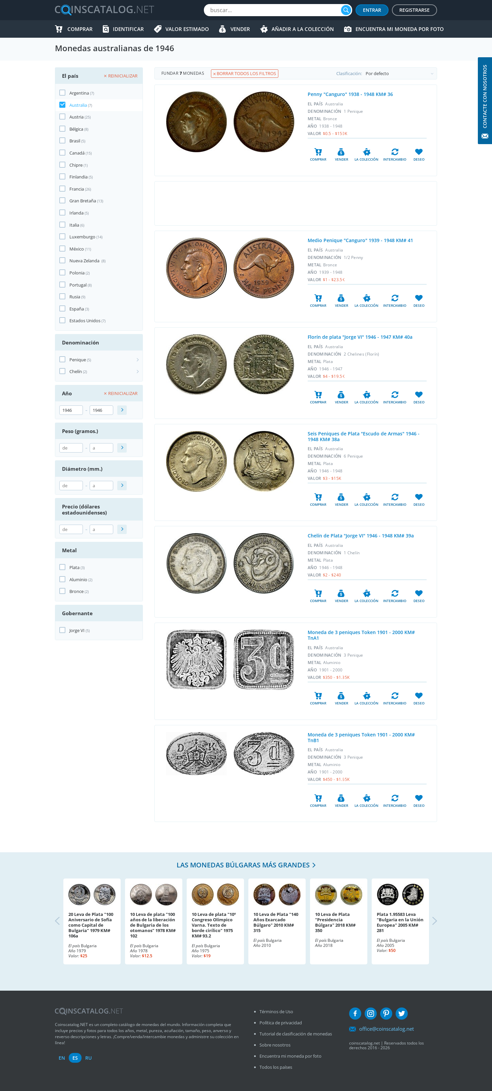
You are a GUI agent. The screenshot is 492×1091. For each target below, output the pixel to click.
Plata (74, 567)
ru (88, 1058)
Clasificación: (386, 73)
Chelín (75, 371)
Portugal (78, 285)
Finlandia (78, 177)
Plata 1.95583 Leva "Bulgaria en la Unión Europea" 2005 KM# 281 (400, 922)
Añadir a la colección (303, 29)
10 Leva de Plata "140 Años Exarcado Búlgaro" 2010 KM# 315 (275, 922)
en (62, 1058)
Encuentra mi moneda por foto (400, 29)
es (75, 1058)
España (76, 309)
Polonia (77, 273)
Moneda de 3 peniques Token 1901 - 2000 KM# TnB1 (361, 737)
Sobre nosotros (274, 1045)
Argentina (79, 93)
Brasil (74, 141)
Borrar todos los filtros (244, 73)
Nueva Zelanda (84, 261)
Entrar (372, 10)
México (76, 249)
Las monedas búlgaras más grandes (243, 864)
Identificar (128, 29)
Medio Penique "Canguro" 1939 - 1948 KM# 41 (360, 240)
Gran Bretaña (82, 201)
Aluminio (78, 579)
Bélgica (76, 129)
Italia (74, 225)
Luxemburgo (82, 237)
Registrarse (414, 10)
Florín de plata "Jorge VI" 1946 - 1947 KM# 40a (360, 337)
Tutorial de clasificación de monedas (295, 1034)
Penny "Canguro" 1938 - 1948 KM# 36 (350, 94)
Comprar (80, 29)
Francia (76, 189)
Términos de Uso (276, 1012)
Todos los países (275, 1067)
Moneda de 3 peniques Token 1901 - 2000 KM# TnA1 (361, 635)
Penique (77, 360)
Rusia (74, 297)
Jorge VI (77, 630)
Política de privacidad (280, 1023)
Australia (78, 105)
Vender (240, 29)
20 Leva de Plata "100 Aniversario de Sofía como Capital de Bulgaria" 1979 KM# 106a (90, 925)
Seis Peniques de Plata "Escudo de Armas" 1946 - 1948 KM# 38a (364, 436)
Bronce (76, 591)
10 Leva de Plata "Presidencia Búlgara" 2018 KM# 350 (335, 922)
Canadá (77, 153)
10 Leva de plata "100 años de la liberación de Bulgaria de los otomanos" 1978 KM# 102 (153, 925)
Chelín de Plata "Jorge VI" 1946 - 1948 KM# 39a (361, 535)
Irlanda (76, 213)
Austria (76, 117)
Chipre (76, 165)
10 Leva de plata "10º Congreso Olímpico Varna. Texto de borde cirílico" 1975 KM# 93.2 (214, 925)
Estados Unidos (84, 321)
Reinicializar (120, 76)
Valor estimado (187, 29)
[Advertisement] (295, 203)
